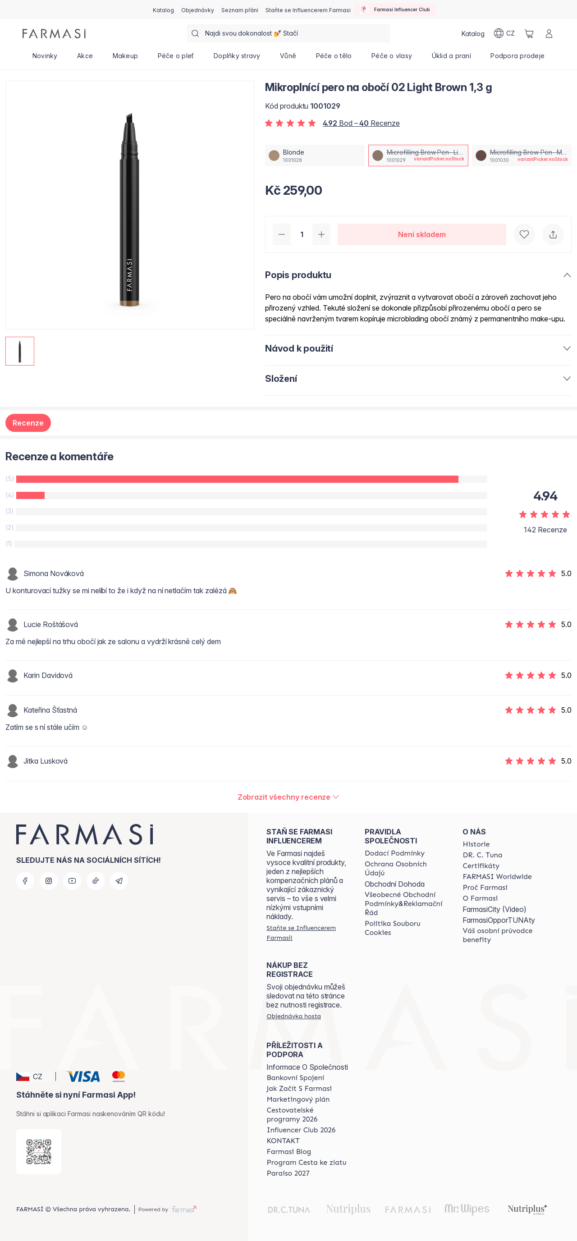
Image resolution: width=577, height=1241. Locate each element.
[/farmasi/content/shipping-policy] (395, 853)
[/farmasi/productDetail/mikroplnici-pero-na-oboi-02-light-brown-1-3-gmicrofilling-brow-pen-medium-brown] (522, 155)
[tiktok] (96, 881)
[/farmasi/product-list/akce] (85, 58)
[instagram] (49, 881)
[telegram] (119, 881)
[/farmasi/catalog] (163, 9)
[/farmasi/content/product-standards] (481, 865)
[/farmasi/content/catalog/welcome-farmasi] (504, 935)
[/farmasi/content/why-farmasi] (485, 887)
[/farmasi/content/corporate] (497, 876)
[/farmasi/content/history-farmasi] (476, 844)
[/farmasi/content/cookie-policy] (406, 928)
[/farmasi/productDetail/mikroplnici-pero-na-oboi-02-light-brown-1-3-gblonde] (315, 155)
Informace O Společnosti (307, 1067)
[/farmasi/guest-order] (293, 1016)
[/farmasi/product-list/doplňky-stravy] (237, 58)
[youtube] (72, 881)
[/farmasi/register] (198, 9)
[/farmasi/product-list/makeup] (125, 58)
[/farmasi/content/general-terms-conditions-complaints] (406, 903)
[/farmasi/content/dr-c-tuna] (482, 855)
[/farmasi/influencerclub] (394, 9)
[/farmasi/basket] (529, 33)
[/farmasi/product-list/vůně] (288, 58)
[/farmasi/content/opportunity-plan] (298, 1099)
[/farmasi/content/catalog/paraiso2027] (288, 1173)
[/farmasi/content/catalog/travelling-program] (307, 1115)
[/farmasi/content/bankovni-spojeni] (295, 1077)
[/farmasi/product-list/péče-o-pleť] (176, 58)
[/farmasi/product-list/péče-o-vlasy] (392, 58)
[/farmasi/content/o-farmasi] (480, 898)
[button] (34, 1076)
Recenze (28, 422)
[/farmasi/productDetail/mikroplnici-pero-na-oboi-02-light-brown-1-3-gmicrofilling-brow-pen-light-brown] (418, 155)
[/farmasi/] (54, 33)
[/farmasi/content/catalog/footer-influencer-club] (300, 1130)
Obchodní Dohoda (395, 883)
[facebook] (25, 881)
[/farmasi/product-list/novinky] (45, 58)
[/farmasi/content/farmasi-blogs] (288, 1151)
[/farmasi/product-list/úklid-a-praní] (451, 58)
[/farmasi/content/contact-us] (282, 1140)
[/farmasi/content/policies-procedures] (406, 869)
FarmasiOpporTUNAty (499, 920)
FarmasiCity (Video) (495, 909)
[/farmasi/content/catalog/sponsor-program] (306, 1162)
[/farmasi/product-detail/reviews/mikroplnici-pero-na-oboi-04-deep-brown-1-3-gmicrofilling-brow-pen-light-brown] (289, 796)
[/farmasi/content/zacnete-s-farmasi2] (299, 1088)
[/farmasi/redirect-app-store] (38, 1151)
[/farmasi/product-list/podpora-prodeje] (517, 58)
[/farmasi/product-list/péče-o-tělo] (334, 58)
